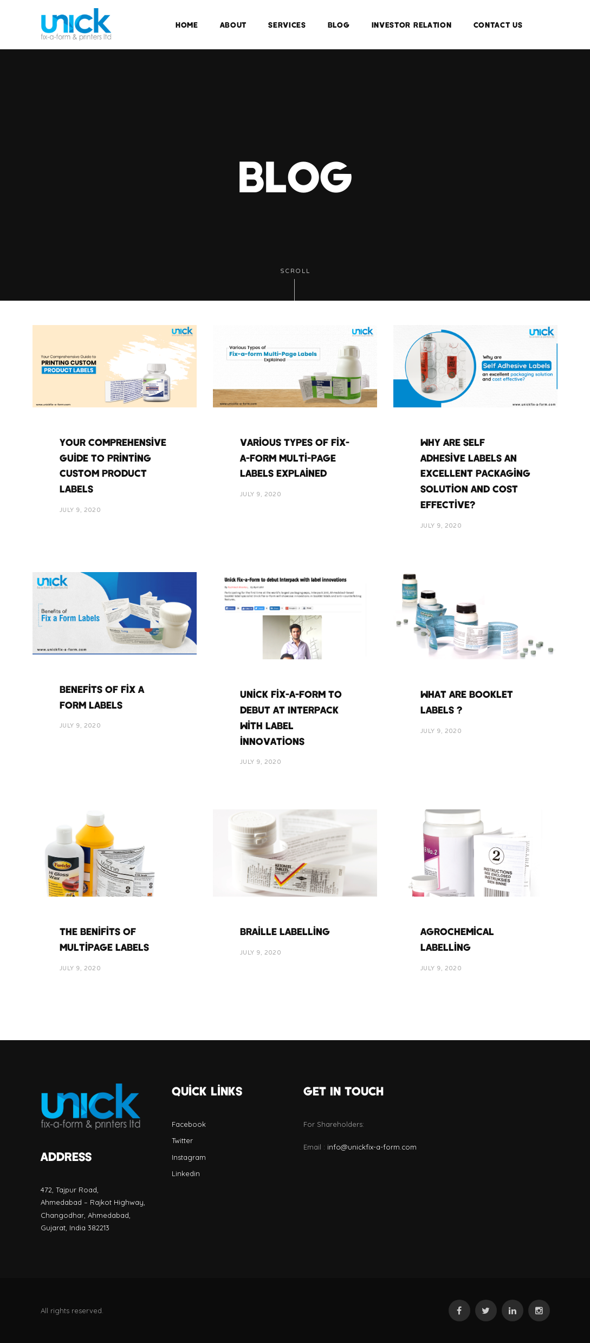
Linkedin (186, 1173)
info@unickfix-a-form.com (372, 1147)
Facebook (189, 1124)
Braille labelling (285, 931)
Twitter (182, 1140)
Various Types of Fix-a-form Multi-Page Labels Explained (294, 457)
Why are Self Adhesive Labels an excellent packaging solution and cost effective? (475, 473)
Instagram (189, 1157)
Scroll (295, 284)
